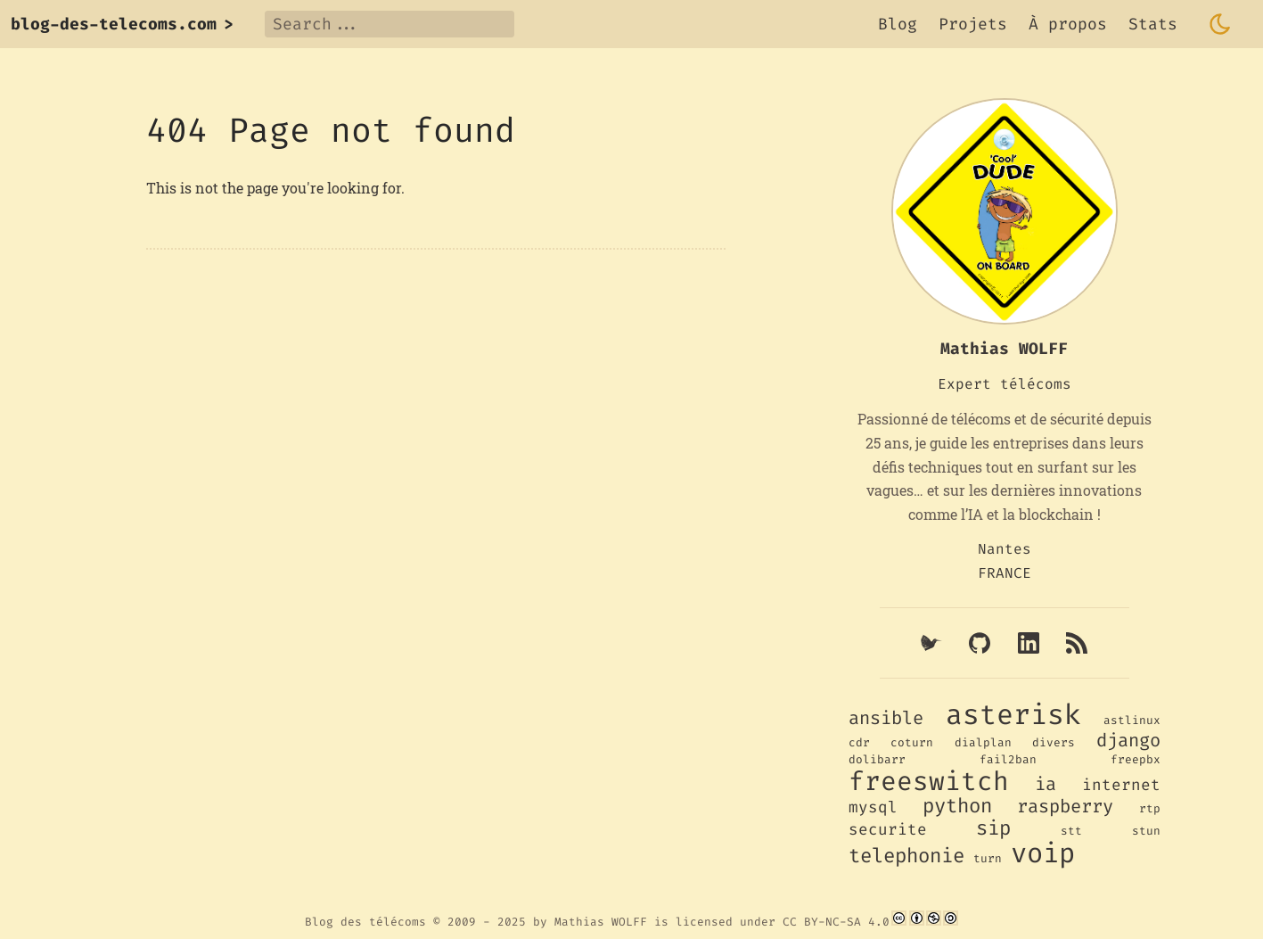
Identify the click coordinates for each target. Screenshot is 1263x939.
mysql (873, 807)
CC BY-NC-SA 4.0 (836, 921)
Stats (1152, 24)
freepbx (1135, 759)
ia (1045, 784)
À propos (1068, 24)
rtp (1149, 808)
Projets (973, 24)
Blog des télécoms (365, 921)
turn (987, 858)
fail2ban (1008, 759)
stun (1146, 830)
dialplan (983, 742)
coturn (911, 742)
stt (1071, 830)
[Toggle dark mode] (1220, 24)
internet (1121, 785)
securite (888, 830)
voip (1043, 853)
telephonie (906, 856)
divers (1053, 742)
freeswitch (929, 781)
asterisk (1013, 714)
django (1128, 741)
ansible (886, 718)
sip (993, 828)
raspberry (1065, 807)
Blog (897, 24)
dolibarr (877, 759)
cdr (859, 742)
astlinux (1131, 720)
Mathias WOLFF (600, 921)
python (957, 806)
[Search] (389, 24)
